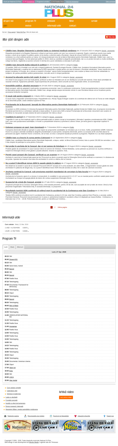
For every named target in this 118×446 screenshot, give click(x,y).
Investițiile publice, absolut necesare (22, 86)
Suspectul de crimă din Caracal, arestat (23, 182)
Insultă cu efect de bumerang (15, 403)
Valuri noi (12, 368)
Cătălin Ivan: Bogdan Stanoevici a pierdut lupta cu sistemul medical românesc (41, 50)
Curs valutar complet (14, 388)
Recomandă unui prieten (36, 416)
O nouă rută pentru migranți (18, 96)
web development (21, 442)
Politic (75, 65)
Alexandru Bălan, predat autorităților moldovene (22, 409)
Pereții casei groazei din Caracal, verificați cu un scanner (31, 155)
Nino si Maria (13, 306)
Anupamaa (30, 2)
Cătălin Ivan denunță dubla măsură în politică (26, 65)
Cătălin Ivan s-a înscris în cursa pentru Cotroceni (28, 138)
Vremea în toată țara (14, 394)
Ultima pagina (62, 207)
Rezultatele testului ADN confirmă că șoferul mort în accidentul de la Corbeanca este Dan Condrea (50, 190)
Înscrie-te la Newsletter (61, 416)
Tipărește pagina (13, 416)
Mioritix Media (34, 442)
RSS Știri (111, 37)
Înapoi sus (110, 416)
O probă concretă (11, 400)
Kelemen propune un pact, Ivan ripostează (25, 127)
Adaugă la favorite (84, 416)
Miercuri (20, 247)
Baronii (11, 269)
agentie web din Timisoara (49, 442)
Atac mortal (13, 380)
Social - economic (108, 51)
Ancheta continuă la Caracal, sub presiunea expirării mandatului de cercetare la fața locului (47, 172)
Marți (12, 247)
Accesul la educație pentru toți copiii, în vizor (26, 77)
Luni (5, 247)
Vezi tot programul (72, 2)
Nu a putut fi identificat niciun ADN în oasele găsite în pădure (33, 163)
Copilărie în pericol (14, 117)
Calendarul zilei (12, 391)
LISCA (11, 377)
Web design (9, 442)
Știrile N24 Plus (21, 32)
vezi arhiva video (66, 397)
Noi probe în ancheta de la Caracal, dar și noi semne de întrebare (35, 146)
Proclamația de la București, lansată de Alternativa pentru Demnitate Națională (41, 104)
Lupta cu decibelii (11, 397)
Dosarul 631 (13, 259)
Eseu (11, 371)
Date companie (110, 1)
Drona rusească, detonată (14, 406)
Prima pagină (11, 32)
